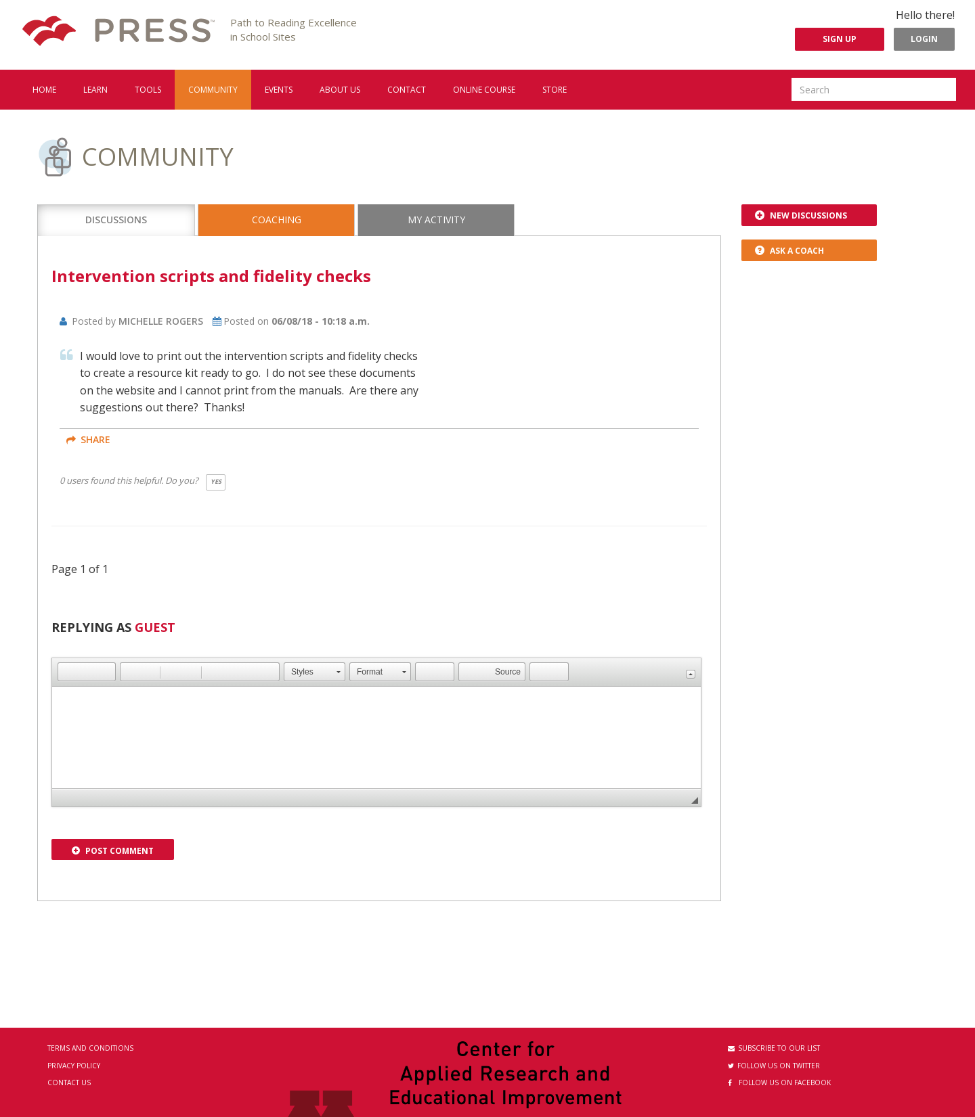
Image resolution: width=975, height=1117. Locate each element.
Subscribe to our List (774, 1048)
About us (340, 89)
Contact (406, 89)
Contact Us (69, 1082)
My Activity (436, 219)
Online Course (484, 89)
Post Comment (113, 851)
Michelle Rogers (160, 321)
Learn (95, 89)
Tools (148, 89)
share (88, 439)
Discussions (116, 219)
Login (924, 39)
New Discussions (801, 215)
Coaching (276, 219)
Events (278, 89)
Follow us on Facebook (779, 1082)
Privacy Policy (73, 1065)
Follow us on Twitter (774, 1065)
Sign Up (840, 39)
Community (213, 89)
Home (44, 89)
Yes (216, 481)
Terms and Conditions (90, 1048)
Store (554, 89)
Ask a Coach (789, 250)
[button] (67, 672)
